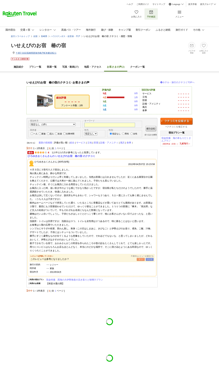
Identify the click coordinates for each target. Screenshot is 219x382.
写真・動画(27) (70, 67)
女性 (135, 134)
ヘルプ (130, 4)
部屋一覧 (52, 67)
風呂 (122, 142)
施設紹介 (18, 67)
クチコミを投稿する (176, 121)
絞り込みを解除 (151, 135)
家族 (43, 134)
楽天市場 (192, 4)
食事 (129, 142)
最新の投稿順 (45, 142)
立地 (89, 142)
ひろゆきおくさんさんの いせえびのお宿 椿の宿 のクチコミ (61, 156)
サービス (80, 142)
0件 (136, 93)
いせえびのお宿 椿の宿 (38, 45)
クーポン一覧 (137, 67)
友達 (60, 134)
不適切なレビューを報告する (142, 256)
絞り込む (151, 128)
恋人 (52, 134)
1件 (136, 97)
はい (141, 259)
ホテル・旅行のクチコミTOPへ (179, 82)
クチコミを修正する (177, 126)
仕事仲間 (70, 134)
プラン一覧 (35, 67)
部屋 (96, 142)
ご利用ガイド (142, 4)
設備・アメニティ (109, 142)
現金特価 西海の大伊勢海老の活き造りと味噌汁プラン (74, 279)
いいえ (150, 259)
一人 (35, 134)
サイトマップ (159, 4)
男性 (127, 134)
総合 (72, 142)
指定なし (116, 134)
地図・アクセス (92, 67)
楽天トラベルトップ (20, 36)
